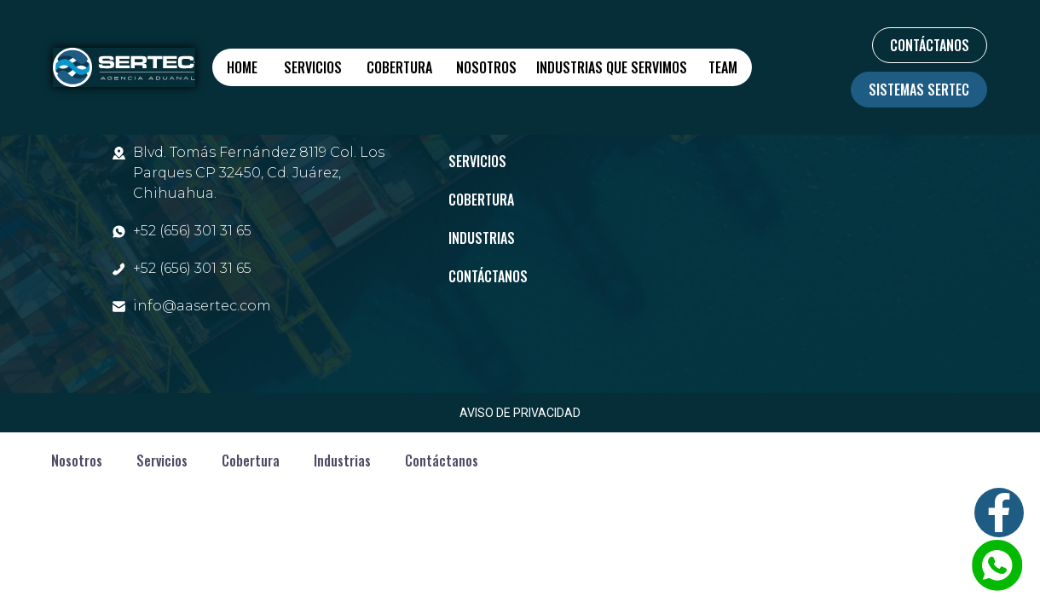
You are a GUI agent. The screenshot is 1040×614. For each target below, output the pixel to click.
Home (242, 67)
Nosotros (486, 67)
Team (722, 67)
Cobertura (399, 67)
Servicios (313, 67)
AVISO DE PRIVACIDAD (520, 413)
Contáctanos (488, 276)
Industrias (481, 237)
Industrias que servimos (611, 67)
